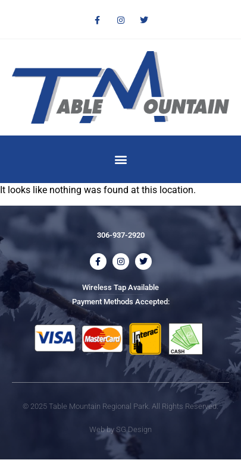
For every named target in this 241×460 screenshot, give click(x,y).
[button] (120, 159)
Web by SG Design (120, 429)
